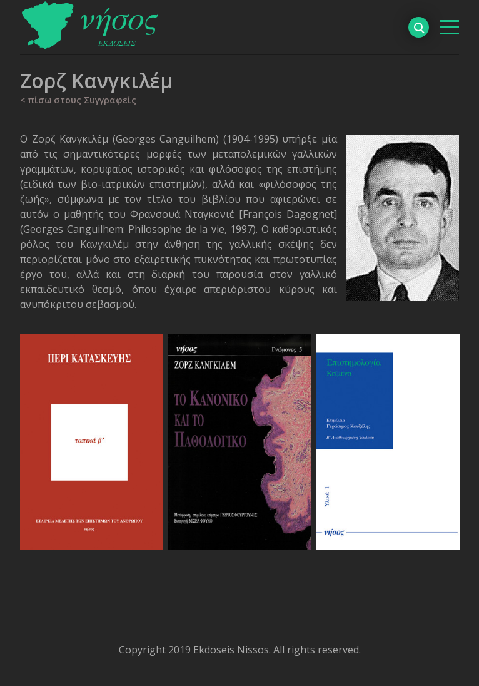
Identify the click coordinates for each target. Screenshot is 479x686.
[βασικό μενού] (449, 27)
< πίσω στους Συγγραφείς (78, 100)
